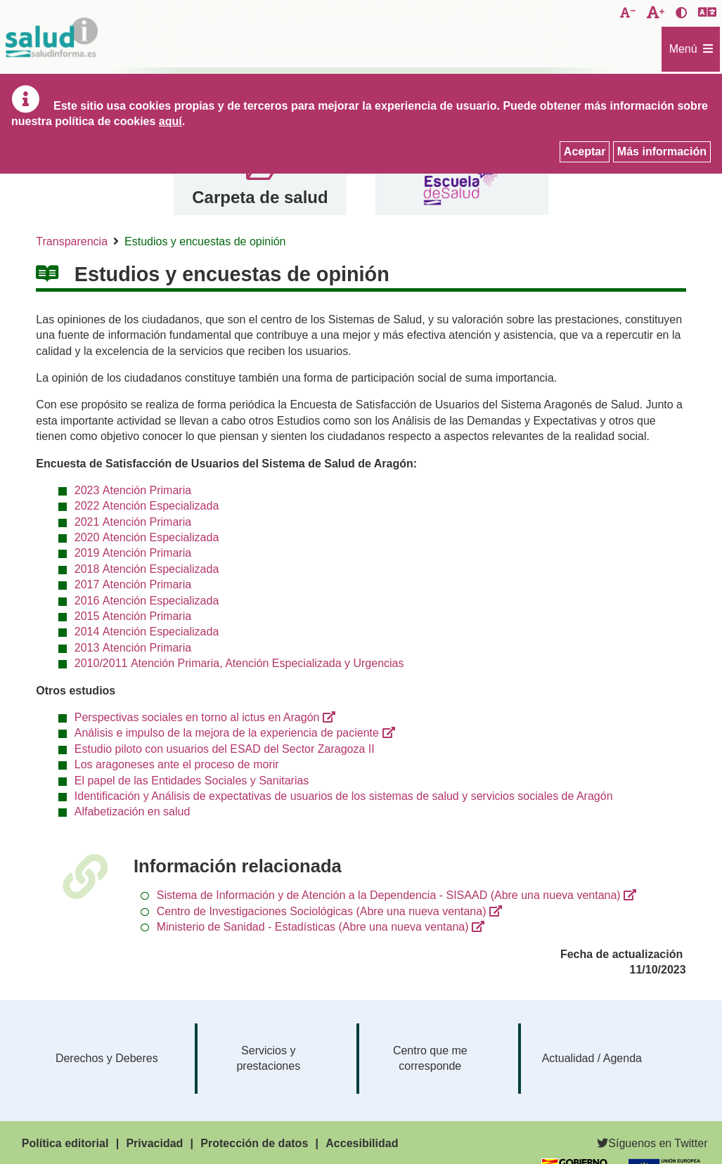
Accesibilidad (361, 1143)
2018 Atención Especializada (147, 569)
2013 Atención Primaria (133, 648)
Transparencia (72, 241)
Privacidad (154, 1143)
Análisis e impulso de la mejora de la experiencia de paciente (227, 733)
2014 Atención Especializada (147, 632)
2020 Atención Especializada (147, 537)
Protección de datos (254, 1143)
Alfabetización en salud (133, 811)
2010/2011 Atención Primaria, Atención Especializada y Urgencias (239, 663)
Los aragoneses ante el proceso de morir (177, 764)
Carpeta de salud (260, 197)
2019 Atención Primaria (133, 553)
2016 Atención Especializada (147, 601)
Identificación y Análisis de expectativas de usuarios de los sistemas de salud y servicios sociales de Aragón (344, 796)
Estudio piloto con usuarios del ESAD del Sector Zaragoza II (225, 749)
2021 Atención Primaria (133, 522)
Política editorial (65, 1143)
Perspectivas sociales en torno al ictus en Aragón (197, 717)
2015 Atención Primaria (133, 616)
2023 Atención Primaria (133, 490)
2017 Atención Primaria (133, 584)
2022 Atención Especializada (147, 506)
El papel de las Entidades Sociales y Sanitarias (192, 781)
